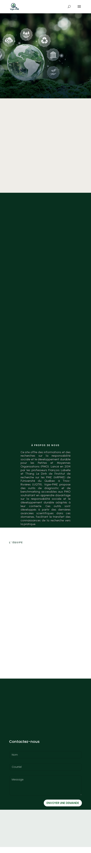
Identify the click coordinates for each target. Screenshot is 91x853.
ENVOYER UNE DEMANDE (63, 809)
